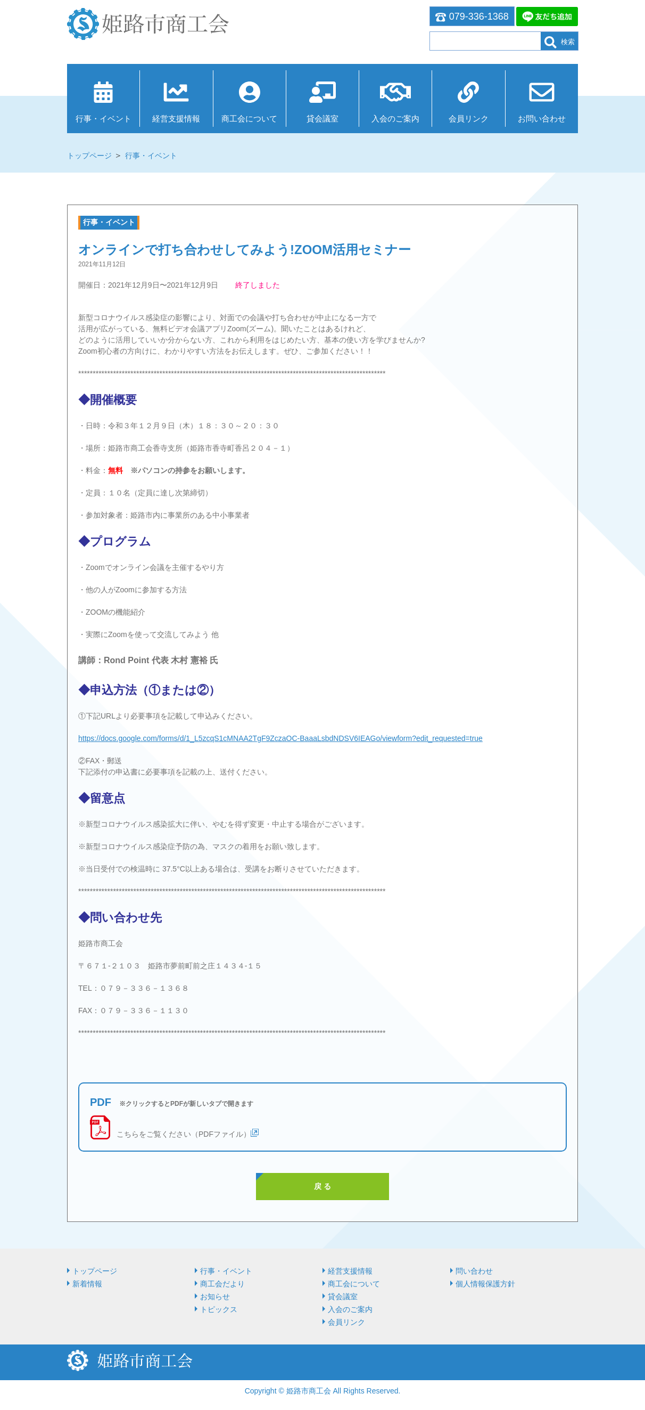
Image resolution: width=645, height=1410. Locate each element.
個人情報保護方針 (485, 1283)
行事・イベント (103, 118)
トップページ (89, 155)
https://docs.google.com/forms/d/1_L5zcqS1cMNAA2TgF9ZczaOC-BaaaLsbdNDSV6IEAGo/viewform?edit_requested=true (280, 738)
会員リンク (469, 118)
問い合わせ (474, 1271)
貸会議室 (322, 118)
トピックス (218, 1309)
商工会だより (222, 1283)
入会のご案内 (395, 118)
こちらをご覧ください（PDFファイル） (184, 1134)
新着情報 (87, 1283)
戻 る (322, 1186)
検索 (559, 42)
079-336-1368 (472, 16)
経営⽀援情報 (176, 118)
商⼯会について (249, 118)
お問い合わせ (542, 118)
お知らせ (215, 1296)
